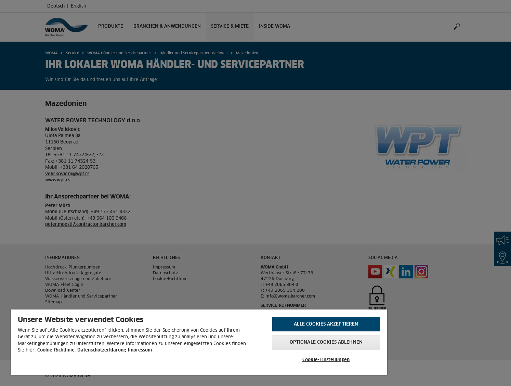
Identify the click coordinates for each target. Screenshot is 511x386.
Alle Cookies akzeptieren (326, 324)
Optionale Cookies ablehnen (326, 342)
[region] (199, 342)
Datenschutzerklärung (101, 350)
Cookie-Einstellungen (326, 360)
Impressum (140, 350)
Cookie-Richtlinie (56, 350)
